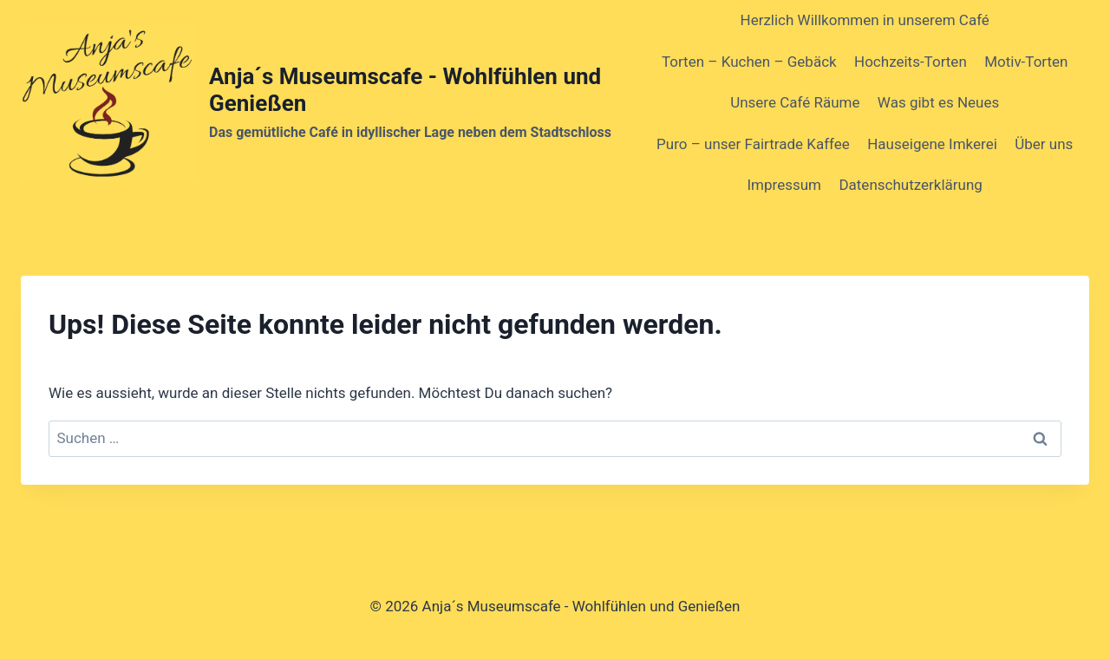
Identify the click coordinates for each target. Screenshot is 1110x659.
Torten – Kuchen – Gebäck (749, 61)
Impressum (785, 184)
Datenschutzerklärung (910, 184)
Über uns (1044, 144)
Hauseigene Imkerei (932, 144)
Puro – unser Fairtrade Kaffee (753, 144)
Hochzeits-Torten (910, 61)
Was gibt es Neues (938, 102)
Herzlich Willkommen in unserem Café (865, 20)
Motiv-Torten (1026, 61)
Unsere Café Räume (794, 102)
